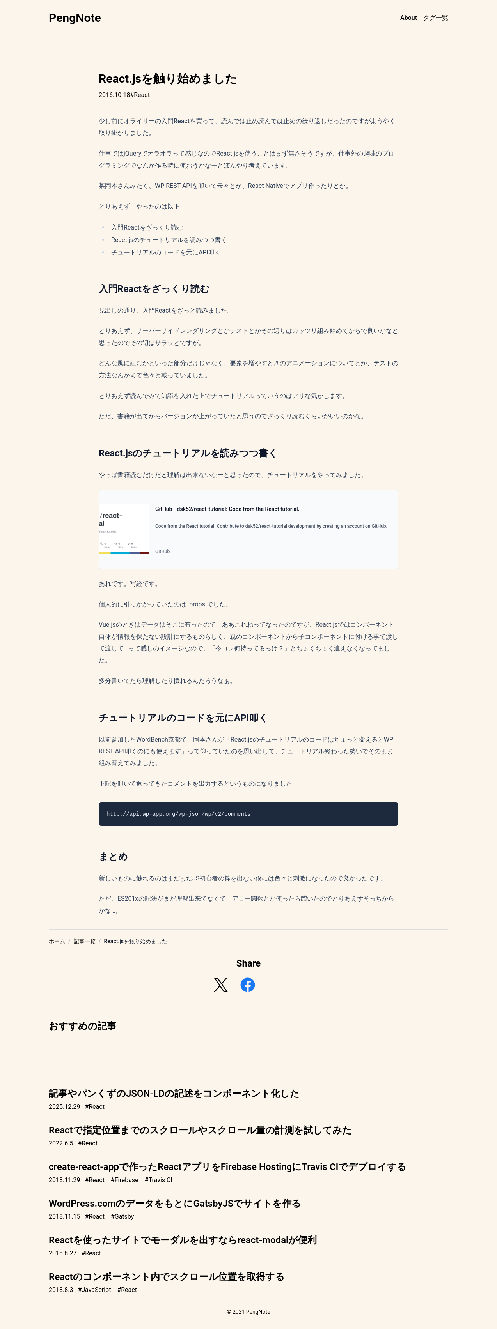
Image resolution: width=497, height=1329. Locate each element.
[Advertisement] (248, 1055)
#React (140, 95)
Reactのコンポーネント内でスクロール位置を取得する (167, 1276)
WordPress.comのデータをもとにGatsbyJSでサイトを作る (175, 1203)
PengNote (75, 18)
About (408, 17)
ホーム (57, 941)
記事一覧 (85, 941)
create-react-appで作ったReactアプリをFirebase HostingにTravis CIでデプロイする (227, 1166)
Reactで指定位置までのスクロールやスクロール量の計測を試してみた (200, 1130)
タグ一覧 (435, 17)
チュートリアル (289, 475)
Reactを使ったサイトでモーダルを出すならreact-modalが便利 (183, 1240)
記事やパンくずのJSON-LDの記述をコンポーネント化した (174, 1093)
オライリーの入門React (157, 121)
